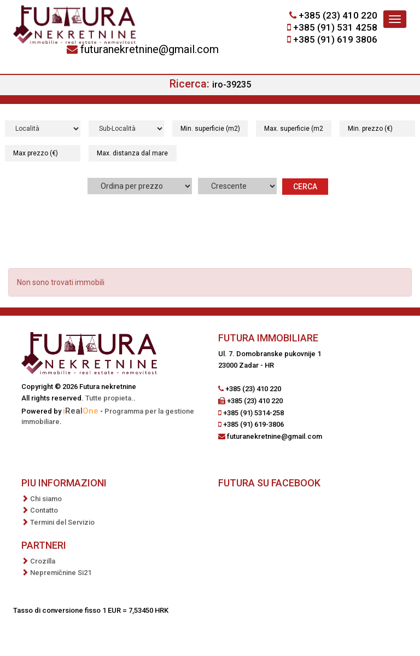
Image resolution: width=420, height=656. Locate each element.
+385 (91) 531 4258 (335, 27)
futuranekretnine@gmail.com (149, 49)
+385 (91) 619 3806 (335, 39)
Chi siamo (46, 499)
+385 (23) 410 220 (338, 15)
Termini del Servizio (62, 522)
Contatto (44, 510)
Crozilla (42, 561)
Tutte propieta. (109, 398)
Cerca (305, 186)
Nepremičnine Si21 (60, 572)
